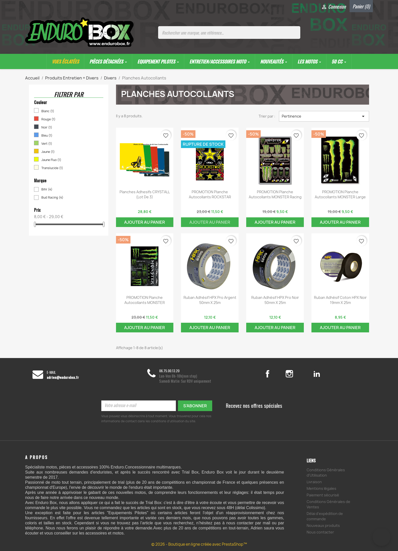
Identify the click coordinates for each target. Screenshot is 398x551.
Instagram (295, 374)
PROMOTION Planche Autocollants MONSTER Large (340, 194)
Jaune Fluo (51, 160)
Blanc (47, 111)
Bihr (46, 189)
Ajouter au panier (144, 222)
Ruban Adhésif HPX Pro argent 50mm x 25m (210, 300)
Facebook (272, 374)
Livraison (314, 481)
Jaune (48, 152)
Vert (46, 143)
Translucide (52, 168)
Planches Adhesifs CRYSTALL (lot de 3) (145, 194)
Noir (46, 127)
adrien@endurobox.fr (63, 377)
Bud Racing (52, 197)
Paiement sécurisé (323, 495)
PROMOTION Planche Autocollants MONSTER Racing (275, 194)
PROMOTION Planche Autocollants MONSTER (144, 300)
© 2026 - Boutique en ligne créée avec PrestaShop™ (199, 544)
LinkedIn (317, 374)
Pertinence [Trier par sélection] (324, 116)
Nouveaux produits (323, 525)
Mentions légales (321, 488)
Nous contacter (320, 532)
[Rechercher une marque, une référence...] (229, 32)
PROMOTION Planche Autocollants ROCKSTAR (210, 194)
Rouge (48, 119)
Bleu (46, 135)
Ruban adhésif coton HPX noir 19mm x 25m (340, 300)
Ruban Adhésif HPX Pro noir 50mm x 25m (275, 300)
